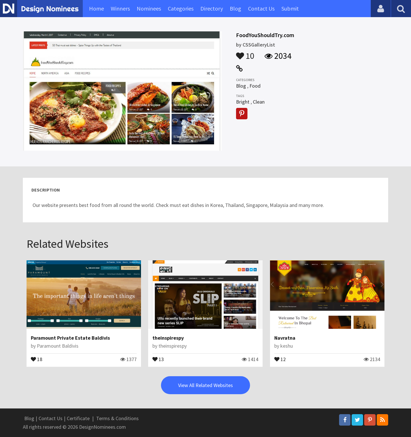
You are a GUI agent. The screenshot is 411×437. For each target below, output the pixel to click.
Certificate (78, 418)
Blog (235, 8)
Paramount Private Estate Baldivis (70, 338)
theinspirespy (168, 338)
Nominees (149, 8)
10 (245, 53)
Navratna (284, 338)
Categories (181, 8)
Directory (211, 8)
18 (36, 359)
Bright (242, 101)
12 (280, 359)
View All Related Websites (205, 385)
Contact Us (261, 8)
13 (158, 359)
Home (96, 8)
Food (255, 85)
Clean (259, 101)
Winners (120, 8)
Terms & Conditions (117, 418)
